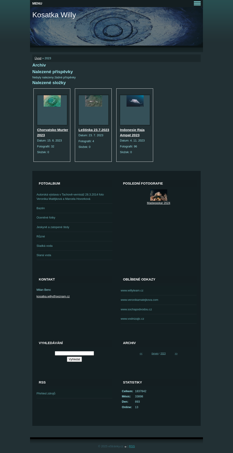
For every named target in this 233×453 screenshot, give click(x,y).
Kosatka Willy (54, 15)
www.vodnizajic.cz (132, 318)
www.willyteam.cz (132, 290)
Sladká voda (45, 245)
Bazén (41, 208)
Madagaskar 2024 (158, 203)
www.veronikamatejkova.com (139, 299)
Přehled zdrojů (46, 393)
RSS (132, 446)
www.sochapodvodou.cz (136, 309)
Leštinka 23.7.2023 (94, 130)
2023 (163, 353)
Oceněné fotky (46, 217)
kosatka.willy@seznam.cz (53, 296)
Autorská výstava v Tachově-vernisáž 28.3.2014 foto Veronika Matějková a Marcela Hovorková (70, 197)
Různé (41, 236)
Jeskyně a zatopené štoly (53, 227)
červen (155, 353)
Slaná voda (44, 255)
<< (141, 353)
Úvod (38, 58)
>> (176, 353)
